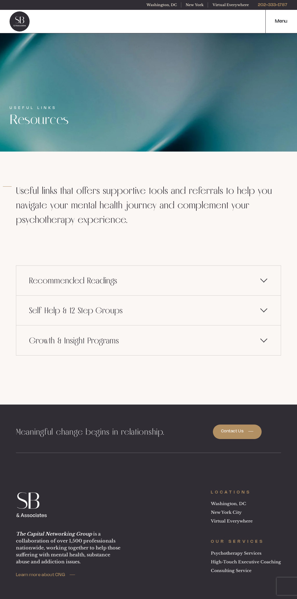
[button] (276, 21)
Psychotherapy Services (236, 553)
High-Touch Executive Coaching (246, 562)
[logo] (20, 21)
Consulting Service (231, 570)
